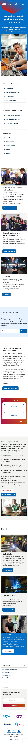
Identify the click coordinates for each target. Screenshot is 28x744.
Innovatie (6, 294)
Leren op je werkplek (11, 123)
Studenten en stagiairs (11, 93)
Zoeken (23, 331)
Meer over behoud (9, 251)
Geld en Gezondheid (7, 678)
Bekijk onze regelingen (10, 388)
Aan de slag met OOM (8, 494)
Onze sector (5, 687)
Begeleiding (8, 89)
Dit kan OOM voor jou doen (9, 669)
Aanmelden (14, 705)
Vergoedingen (9, 142)
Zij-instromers (9, 96)
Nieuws (7, 154)
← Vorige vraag (7, 421)
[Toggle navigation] (23, 4)
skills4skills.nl (8, 570)
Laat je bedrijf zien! (10, 100)
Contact (7, 150)
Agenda (7, 138)
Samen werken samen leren (13, 115)
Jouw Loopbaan (6, 665)
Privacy (17, 739)
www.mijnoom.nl (9, 146)
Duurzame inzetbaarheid (12, 119)
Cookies (11, 739)
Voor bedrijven (5, 683)
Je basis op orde (8, 610)
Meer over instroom (9, 208)
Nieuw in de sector (7, 672)
